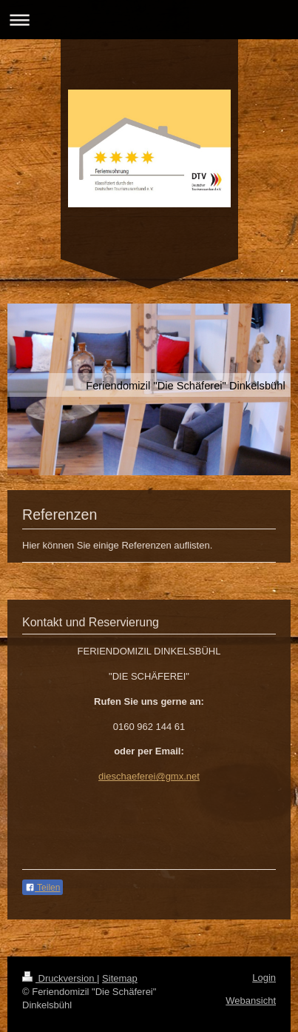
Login (264, 977)
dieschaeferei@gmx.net (149, 776)
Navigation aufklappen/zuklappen (149, 20)
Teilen (42, 887)
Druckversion (59, 978)
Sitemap (120, 978)
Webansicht (251, 1000)
